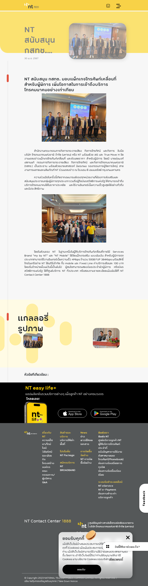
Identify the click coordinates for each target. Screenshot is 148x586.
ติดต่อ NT (103, 436)
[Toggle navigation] (118, 6)
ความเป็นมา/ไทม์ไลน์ (47, 444)
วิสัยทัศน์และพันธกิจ (47, 456)
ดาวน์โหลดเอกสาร (86, 442)
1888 (66, 521)
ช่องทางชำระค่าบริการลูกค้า (107, 495)
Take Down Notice (68, 581)
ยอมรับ (81, 569)
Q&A (44, 482)
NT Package (67, 455)
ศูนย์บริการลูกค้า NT (109, 440)
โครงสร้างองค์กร (48, 465)
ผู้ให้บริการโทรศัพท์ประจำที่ (109, 446)
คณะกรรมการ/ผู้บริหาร (48, 475)
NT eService (105, 486)
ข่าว (82, 436)
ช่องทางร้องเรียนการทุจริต (110, 465)
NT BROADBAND (67, 468)
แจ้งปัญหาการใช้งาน (110, 452)
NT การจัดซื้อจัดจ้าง (86, 461)
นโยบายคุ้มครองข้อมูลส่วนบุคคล (40, 581)
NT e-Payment (107, 490)
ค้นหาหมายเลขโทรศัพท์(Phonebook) (111, 458)
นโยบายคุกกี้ (116, 559)
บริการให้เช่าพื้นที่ (67, 442)
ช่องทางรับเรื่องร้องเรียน (109, 473)
